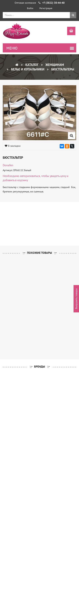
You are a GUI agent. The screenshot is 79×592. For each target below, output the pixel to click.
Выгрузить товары (76, 299)
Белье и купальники (27, 69)
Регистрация (45, 8)
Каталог (31, 65)
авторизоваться (30, 176)
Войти (30, 8)
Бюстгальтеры (62, 69)
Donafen (8, 165)
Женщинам (54, 65)
